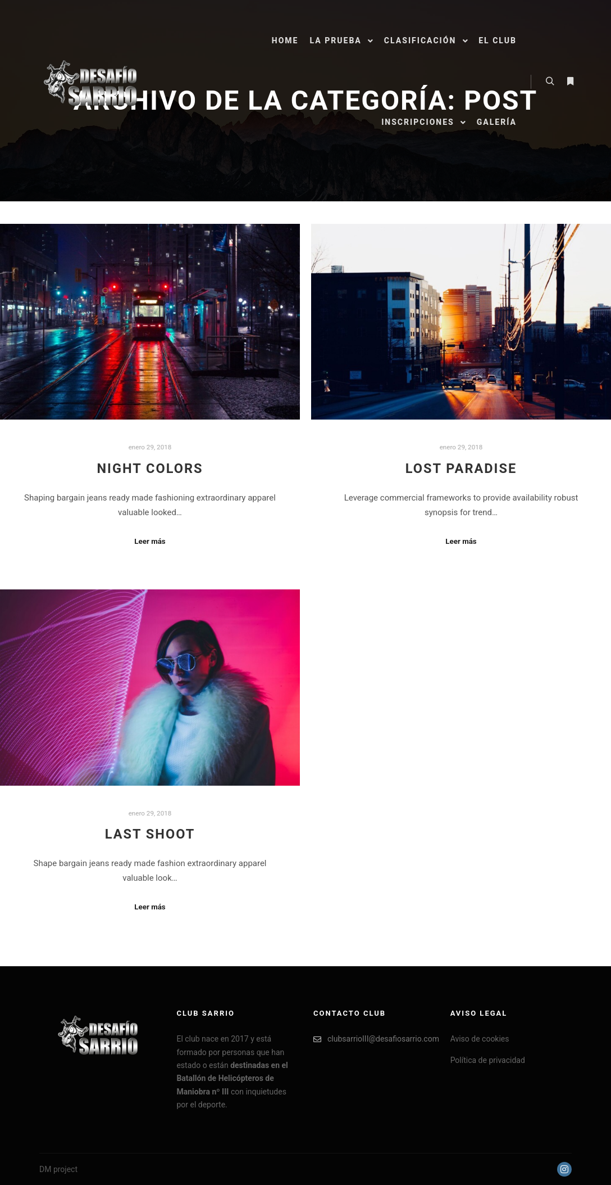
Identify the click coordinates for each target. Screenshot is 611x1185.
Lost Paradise (461, 468)
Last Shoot (150, 834)
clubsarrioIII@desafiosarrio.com (373, 1039)
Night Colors (150, 468)
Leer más (149, 541)
